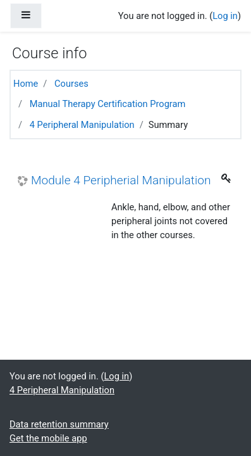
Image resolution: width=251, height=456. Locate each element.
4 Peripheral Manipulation (82, 124)
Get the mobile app (48, 438)
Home (25, 83)
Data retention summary (59, 424)
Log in (225, 16)
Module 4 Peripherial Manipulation (121, 180)
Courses (71, 83)
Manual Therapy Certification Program (108, 104)
